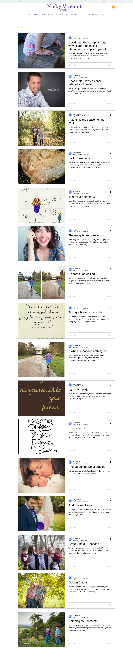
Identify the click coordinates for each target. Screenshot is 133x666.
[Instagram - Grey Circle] (108, 1)
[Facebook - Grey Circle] (104, 1)
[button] (113, 6)
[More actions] (111, 37)
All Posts (20, 27)
